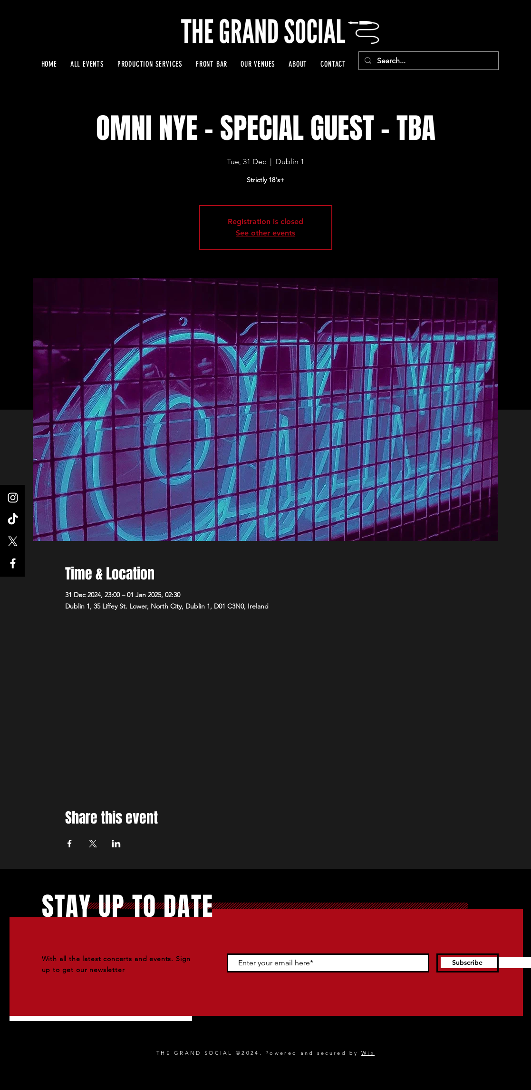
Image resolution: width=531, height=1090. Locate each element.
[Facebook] (12, 563)
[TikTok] (12, 519)
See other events (265, 232)
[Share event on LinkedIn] (116, 843)
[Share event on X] (92, 843)
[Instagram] (12, 497)
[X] (12, 541)
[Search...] (427, 61)
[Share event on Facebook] (69, 843)
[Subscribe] (467, 962)
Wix (368, 1053)
